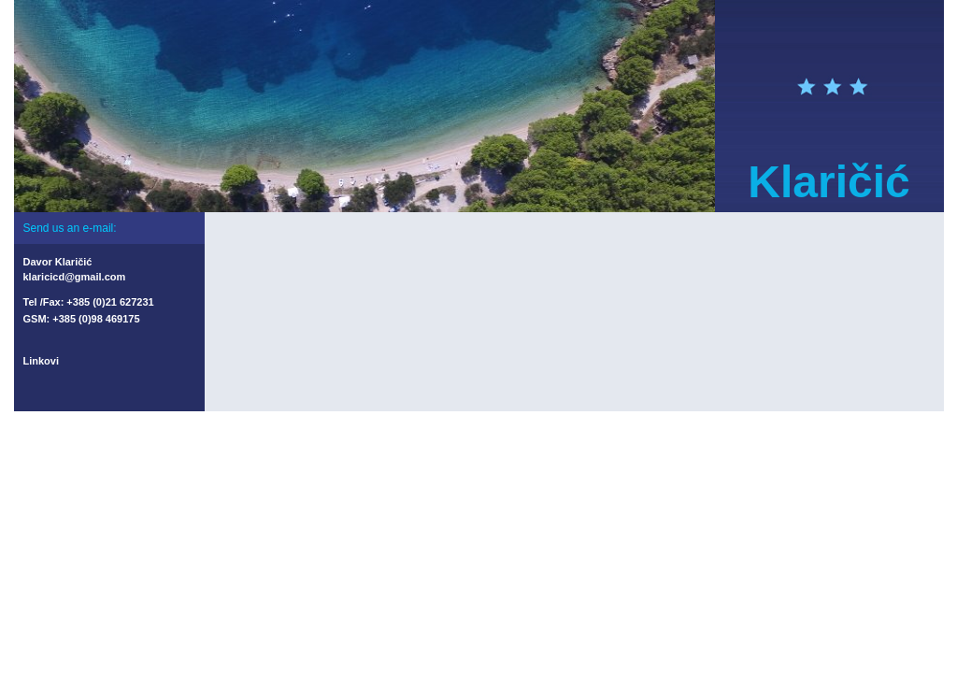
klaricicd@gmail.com (74, 276)
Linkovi (41, 360)
